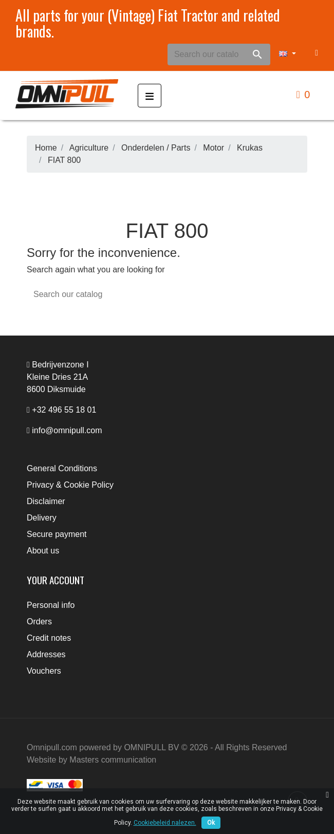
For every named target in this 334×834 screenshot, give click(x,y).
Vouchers (44, 670)
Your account (55, 579)
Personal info (51, 605)
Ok (211, 822)
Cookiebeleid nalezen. (165, 822)
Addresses (46, 654)
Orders (39, 621)
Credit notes (49, 638)
